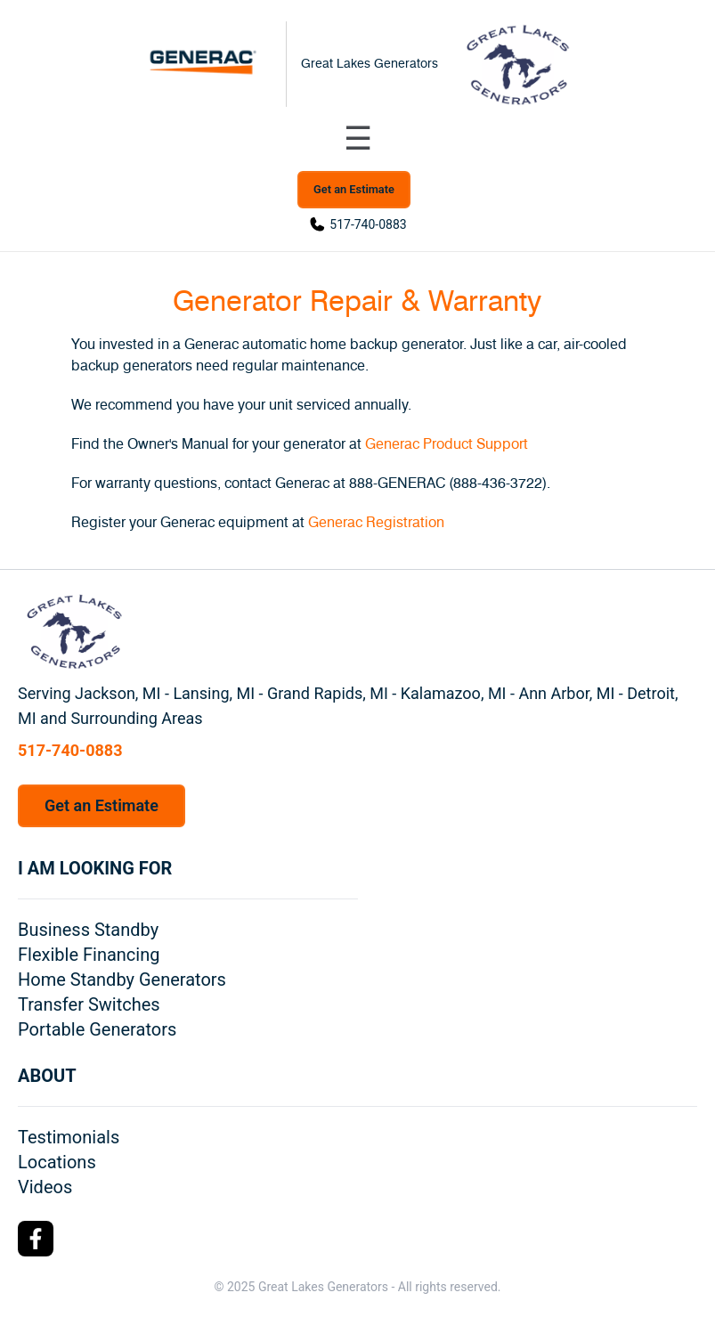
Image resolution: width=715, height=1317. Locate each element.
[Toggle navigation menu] (358, 139)
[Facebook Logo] (35, 1238)
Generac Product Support (446, 444)
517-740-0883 (367, 224)
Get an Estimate (353, 189)
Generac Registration (376, 523)
